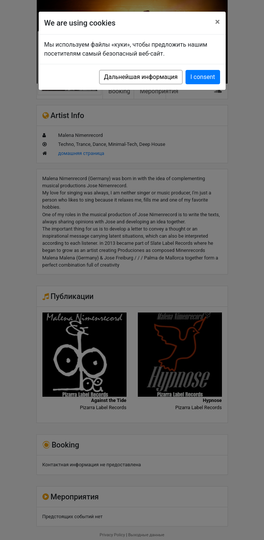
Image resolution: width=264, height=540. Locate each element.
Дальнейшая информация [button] (141, 76)
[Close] (218, 22)
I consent (202, 76)
